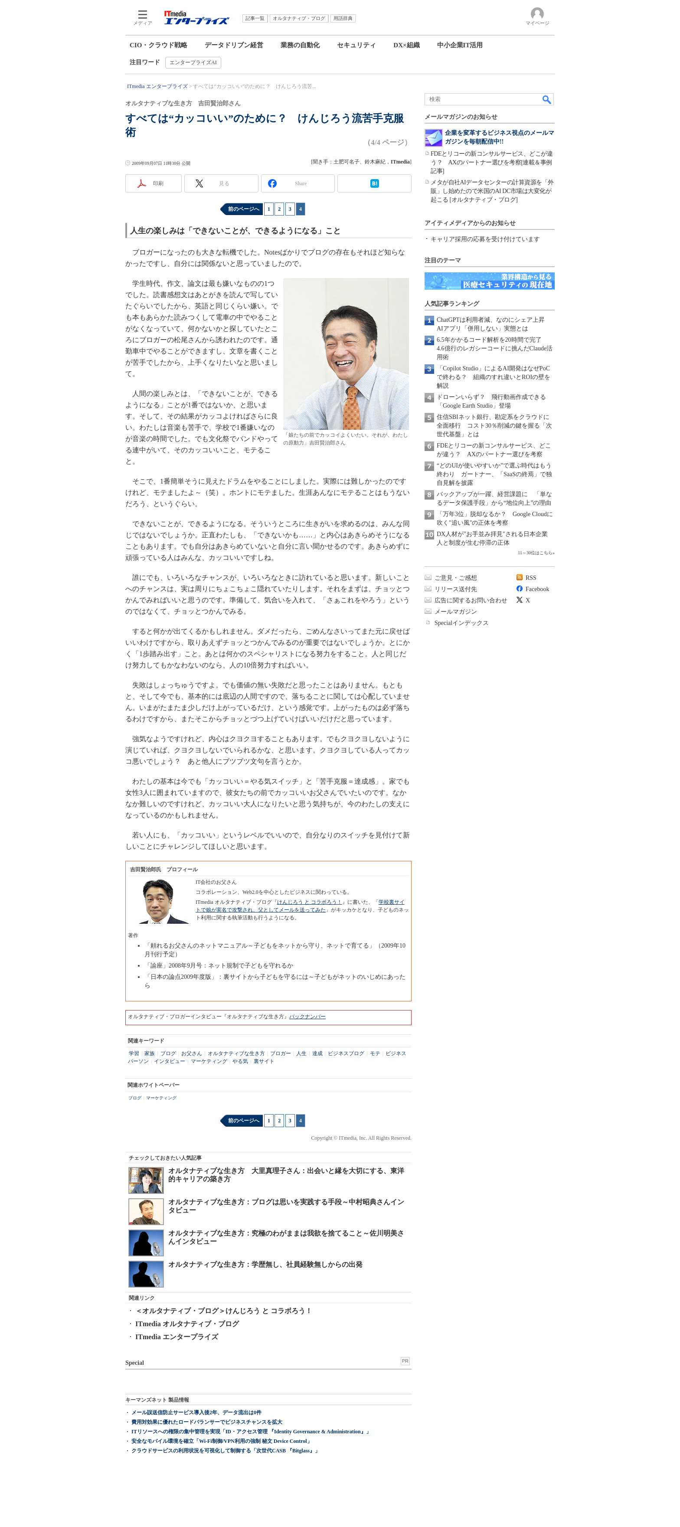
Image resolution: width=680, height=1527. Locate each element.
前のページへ (243, 209)
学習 (134, 1053)
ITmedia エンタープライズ (176, 1337)
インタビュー (169, 1061)
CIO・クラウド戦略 (158, 45)
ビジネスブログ (346, 1053)
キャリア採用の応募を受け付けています (485, 239)
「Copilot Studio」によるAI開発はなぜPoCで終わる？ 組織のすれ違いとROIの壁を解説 (493, 377)
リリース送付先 (456, 589)
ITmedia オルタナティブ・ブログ (187, 1324)
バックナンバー (307, 1017)
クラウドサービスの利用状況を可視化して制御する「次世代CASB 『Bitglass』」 (225, 1451)
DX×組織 (406, 45)
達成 (317, 1053)
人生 (301, 1053)
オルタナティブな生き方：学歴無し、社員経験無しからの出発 (265, 1264)
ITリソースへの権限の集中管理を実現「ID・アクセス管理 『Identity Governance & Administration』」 (251, 1432)
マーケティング (209, 1061)
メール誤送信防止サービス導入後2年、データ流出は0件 (196, 1412)
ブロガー (280, 1053)
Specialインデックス (462, 623)
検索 (547, 99)
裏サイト (264, 1061)
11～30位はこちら (535, 552)
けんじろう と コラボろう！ (309, 902)
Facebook (537, 589)
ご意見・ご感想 (456, 578)
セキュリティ (356, 45)
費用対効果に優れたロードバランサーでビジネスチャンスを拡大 (206, 1422)
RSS (531, 578)
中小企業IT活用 (460, 45)
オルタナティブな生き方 (236, 1053)
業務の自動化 (300, 45)
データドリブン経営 (234, 45)
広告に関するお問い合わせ (471, 600)
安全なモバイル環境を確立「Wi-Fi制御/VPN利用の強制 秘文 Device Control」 (221, 1441)
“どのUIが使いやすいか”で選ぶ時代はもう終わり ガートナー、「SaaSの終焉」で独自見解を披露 (494, 474)
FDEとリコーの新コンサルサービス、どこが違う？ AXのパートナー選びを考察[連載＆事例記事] (491, 162)
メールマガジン (456, 611)
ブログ (168, 1053)
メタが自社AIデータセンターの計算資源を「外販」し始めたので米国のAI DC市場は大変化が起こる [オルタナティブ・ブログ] (492, 191)
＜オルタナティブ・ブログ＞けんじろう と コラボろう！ (223, 1310)
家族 (149, 1053)
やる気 (240, 1061)
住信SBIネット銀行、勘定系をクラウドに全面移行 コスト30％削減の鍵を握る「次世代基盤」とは (494, 426)
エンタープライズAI (193, 62)
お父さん (191, 1053)
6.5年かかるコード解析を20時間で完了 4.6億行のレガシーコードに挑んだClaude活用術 (494, 348)
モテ (375, 1053)
